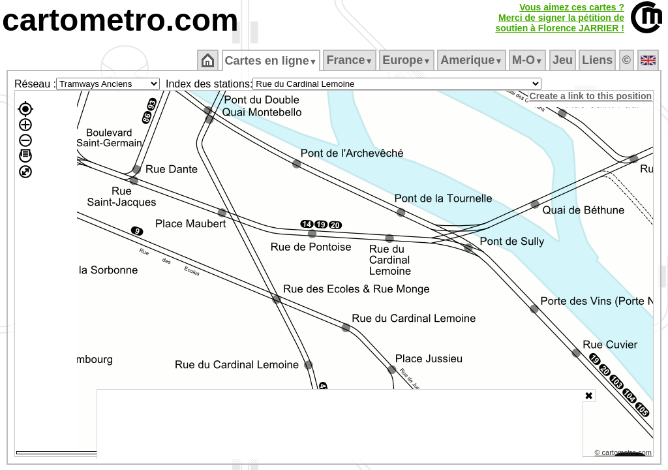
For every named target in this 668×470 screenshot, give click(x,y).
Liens (598, 60)
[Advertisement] (339, 424)
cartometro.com (120, 20)
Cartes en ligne (272, 60)
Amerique (473, 60)
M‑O (528, 60)
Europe (408, 60)
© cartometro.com (624, 454)
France (350, 60)
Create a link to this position (591, 96)
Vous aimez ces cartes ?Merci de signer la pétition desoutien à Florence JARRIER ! (559, 17)
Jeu (563, 60)
